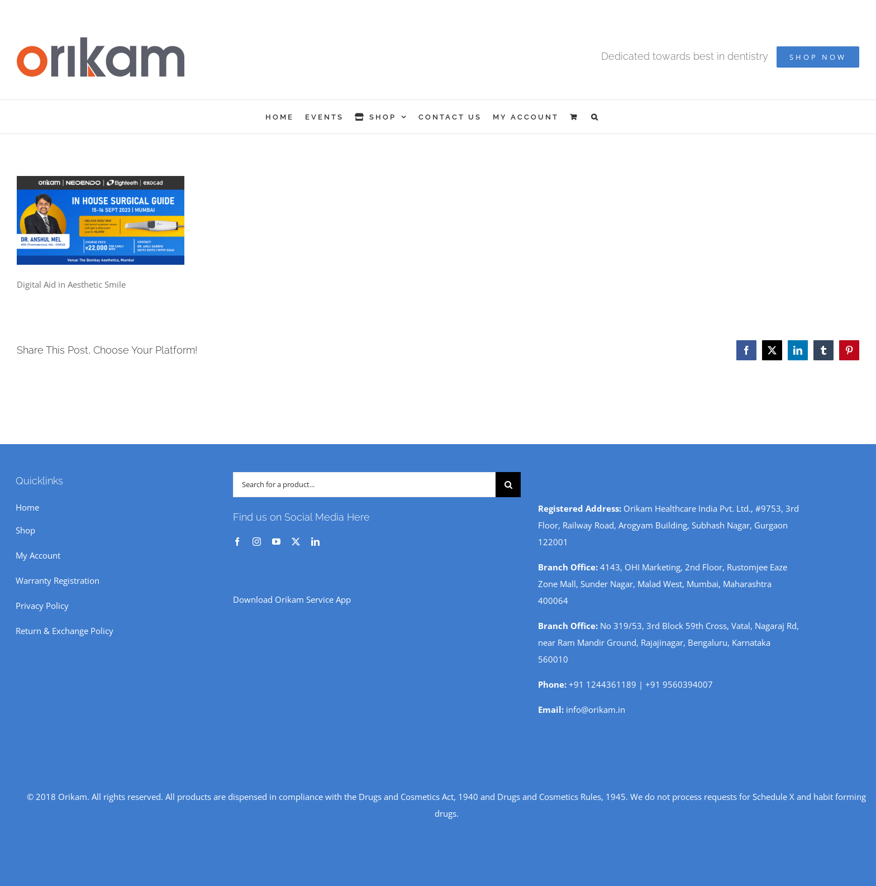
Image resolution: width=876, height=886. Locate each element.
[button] (595, 117)
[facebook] (237, 541)
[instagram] (257, 541)
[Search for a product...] (364, 484)
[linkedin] (315, 541)
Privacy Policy (42, 605)
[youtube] (276, 541)
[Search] (508, 484)
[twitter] (296, 541)
